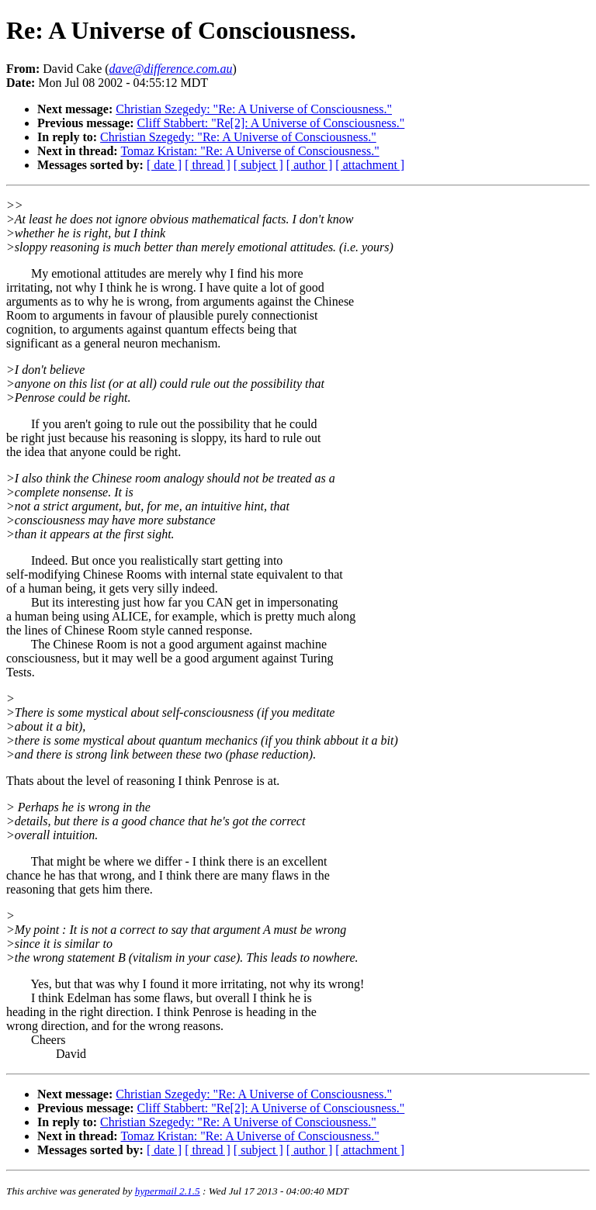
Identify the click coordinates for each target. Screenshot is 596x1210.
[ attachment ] (369, 164)
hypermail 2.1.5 (167, 1191)
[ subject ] (258, 164)
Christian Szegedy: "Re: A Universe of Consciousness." (254, 109)
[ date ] (164, 164)
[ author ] (309, 164)
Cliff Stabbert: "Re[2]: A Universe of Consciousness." (271, 123)
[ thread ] (207, 164)
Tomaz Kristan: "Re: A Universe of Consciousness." (249, 150)
